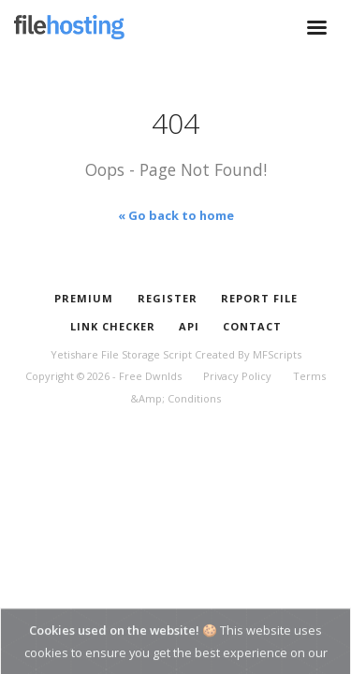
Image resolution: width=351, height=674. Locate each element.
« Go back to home (176, 215)
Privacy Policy (237, 376)
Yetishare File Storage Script (121, 354)
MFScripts (277, 354)
